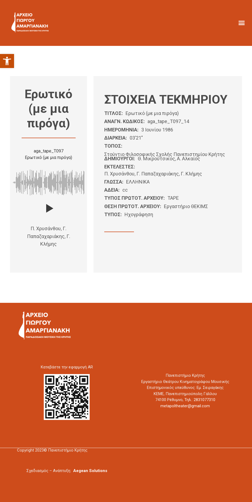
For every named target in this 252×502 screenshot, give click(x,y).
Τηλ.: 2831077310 (199, 399)
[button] (7, 61)
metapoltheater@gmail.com (185, 405)
